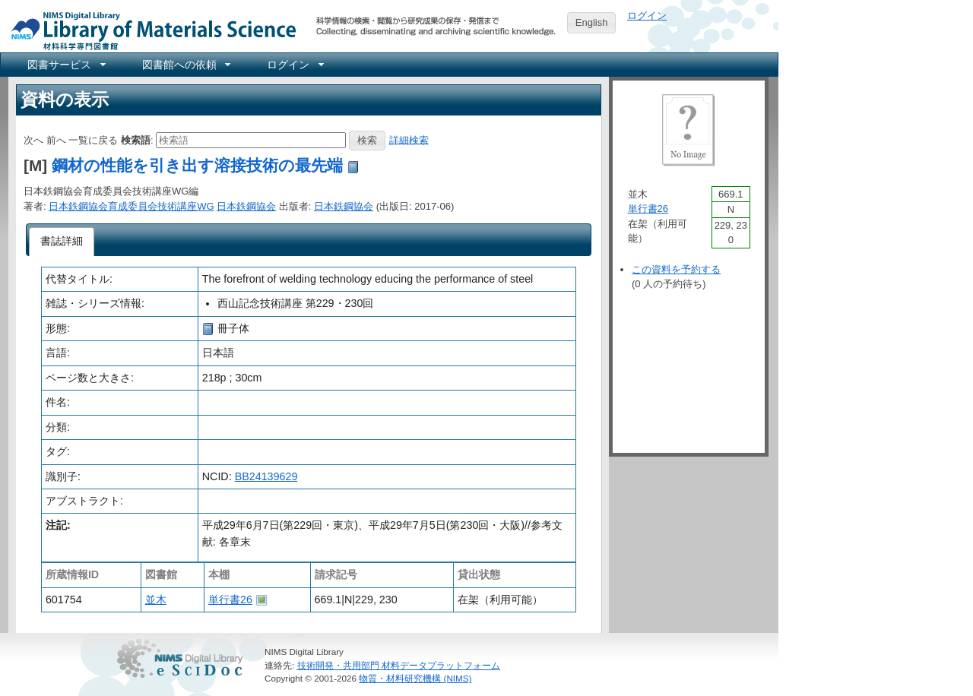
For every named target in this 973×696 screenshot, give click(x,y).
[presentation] (62, 241)
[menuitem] (65, 64)
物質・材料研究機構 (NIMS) (415, 678)
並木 (155, 599)
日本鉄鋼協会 (246, 206)
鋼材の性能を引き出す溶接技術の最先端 (197, 165)
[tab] (62, 241)
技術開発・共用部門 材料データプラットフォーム (398, 665)
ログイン (647, 15)
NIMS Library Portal (149, 30)
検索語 (136, 139)
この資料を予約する (676, 269)
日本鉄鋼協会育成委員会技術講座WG (131, 206)
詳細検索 (409, 139)
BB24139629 (266, 476)
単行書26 (230, 599)
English (591, 22)
